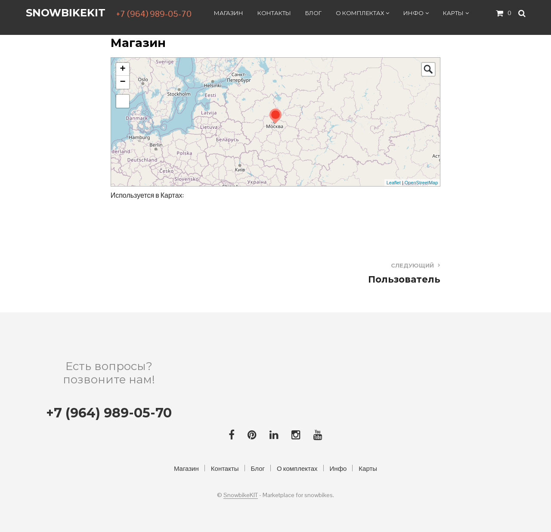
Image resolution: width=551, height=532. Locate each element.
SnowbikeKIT (65, 13)
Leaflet (394, 182)
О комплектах (360, 13)
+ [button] (123, 69)
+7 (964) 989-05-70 (154, 14)
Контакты (274, 13)
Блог (313, 13)
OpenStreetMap (421, 182)
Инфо (413, 13)
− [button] (123, 82)
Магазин (228, 13)
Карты (453, 13)
